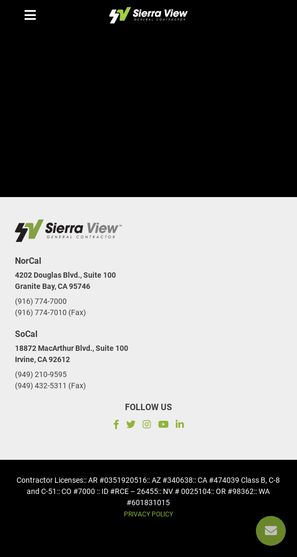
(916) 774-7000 (41, 301)
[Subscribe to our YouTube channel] (163, 426)
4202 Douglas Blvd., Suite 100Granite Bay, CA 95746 (65, 281)
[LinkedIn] (181, 426)
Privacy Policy (148, 514)
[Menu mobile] (30, 15)
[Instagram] (146, 426)
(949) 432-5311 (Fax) (50, 385)
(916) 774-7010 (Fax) (50, 312)
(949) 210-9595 (41, 374)
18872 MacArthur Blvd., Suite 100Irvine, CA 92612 (71, 354)
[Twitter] (131, 426)
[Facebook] (114, 426)
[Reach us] (271, 531)
